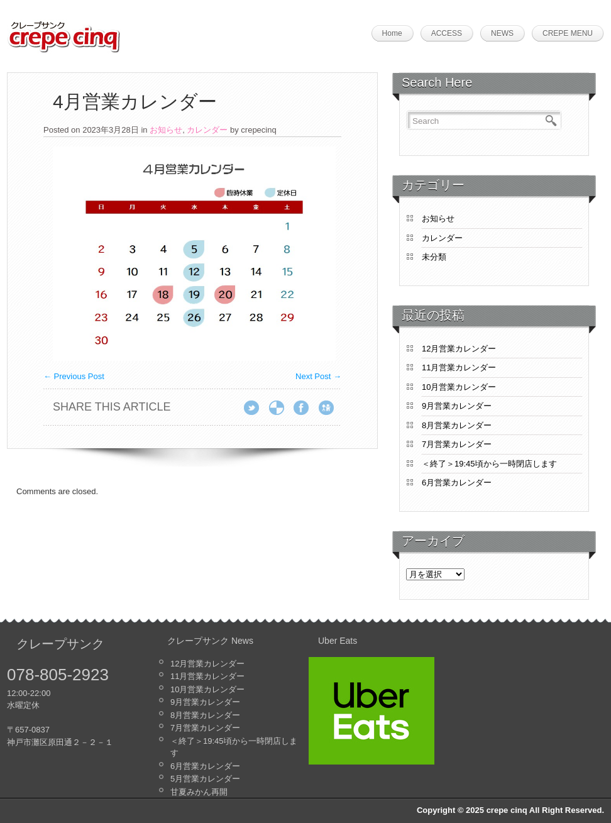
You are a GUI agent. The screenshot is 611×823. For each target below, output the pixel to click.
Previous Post (73, 376)
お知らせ (166, 130)
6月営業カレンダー (457, 482)
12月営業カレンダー (459, 348)
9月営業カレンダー (457, 406)
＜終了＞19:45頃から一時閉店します (489, 463)
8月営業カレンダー (457, 425)
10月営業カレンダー (459, 387)
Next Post (318, 376)
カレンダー (207, 130)
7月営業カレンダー (457, 444)
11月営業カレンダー (459, 367)
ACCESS (446, 33)
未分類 (434, 257)
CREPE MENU (567, 33)
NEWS (502, 33)
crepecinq (258, 130)
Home (392, 33)
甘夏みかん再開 (199, 792)
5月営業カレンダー (205, 778)
